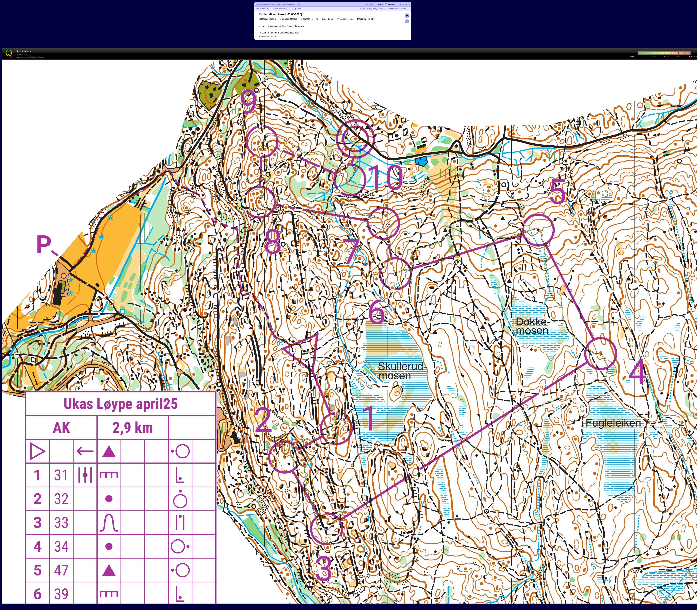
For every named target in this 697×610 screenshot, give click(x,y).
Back (299, 9)
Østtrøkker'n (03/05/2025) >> (399, 9)
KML (292, 9)
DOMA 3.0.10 (405, 4)
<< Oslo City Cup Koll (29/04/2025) (373, 9)
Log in (299, 4)
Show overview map (280, 9)
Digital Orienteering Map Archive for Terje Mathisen (275, 4)
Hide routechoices (263, 9)
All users (369, 4)
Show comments (266, 36)
